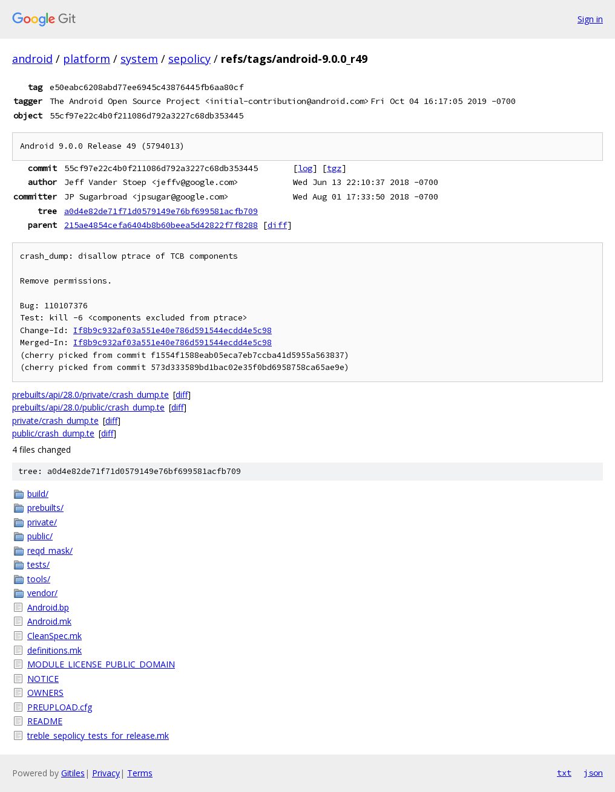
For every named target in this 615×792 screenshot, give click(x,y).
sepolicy (189, 58)
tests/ (38, 564)
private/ (42, 522)
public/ (40, 536)
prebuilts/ (45, 507)
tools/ (38, 579)
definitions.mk (54, 650)
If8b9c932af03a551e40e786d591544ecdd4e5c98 (172, 330)
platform (86, 58)
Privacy (106, 773)
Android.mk (49, 621)
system (139, 58)
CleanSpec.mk (54, 635)
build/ (37, 493)
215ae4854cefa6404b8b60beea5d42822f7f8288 (161, 224)
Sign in (590, 19)
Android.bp (48, 607)
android (32, 58)
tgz (334, 168)
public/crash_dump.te (53, 433)
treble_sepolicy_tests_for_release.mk (98, 735)
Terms (140, 773)
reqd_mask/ (50, 550)
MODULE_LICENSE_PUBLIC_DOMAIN (101, 664)
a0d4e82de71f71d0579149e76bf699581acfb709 (161, 211)
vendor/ (42, 593)
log (305, 168)
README (44, 721)
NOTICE (43, 678)
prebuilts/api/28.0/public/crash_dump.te (88, 407)
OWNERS (45, 692)
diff (277, 224)
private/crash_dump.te (55, 420)
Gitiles (73, 773)
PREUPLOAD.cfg (59, 707)
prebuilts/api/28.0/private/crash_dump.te (90, 394)
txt (564, 772)
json (593, 772)
